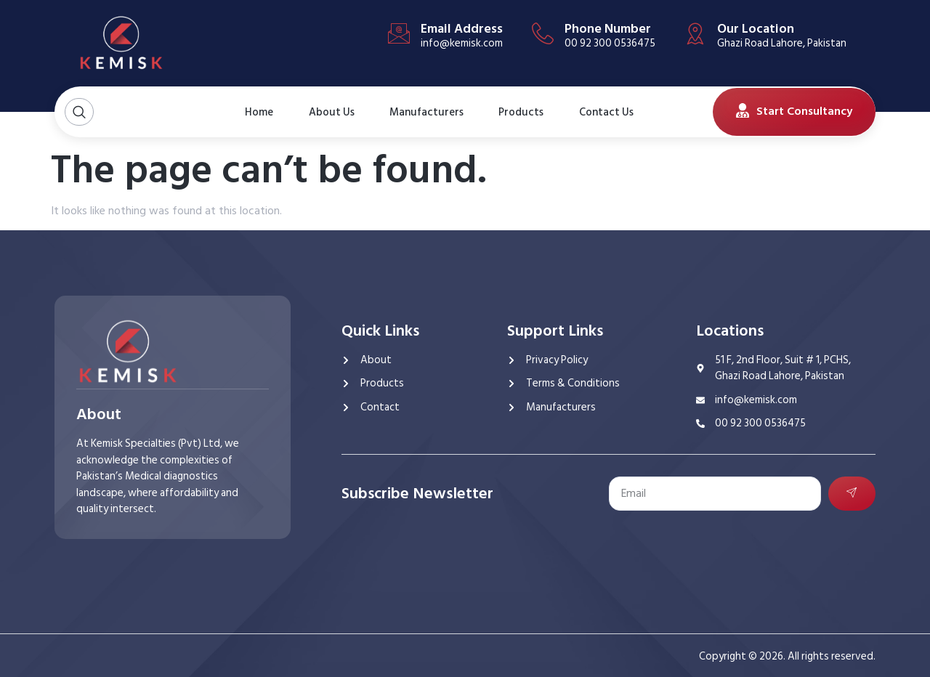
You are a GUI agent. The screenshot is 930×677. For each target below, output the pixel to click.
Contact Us (601, 111)
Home (257, 111)
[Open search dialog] (79, 112)
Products (522, 111)
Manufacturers (426, 111)
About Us (323, 111)
